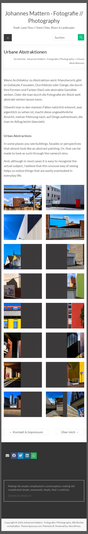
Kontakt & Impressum (26, 432)
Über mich (70, 432)
